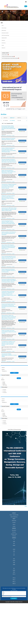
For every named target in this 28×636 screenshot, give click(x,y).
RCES (14, 572)
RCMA (14, 560)
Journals (7, 11)
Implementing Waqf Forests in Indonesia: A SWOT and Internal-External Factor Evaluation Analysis (8, 222)
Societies (14, 522)
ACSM (14, 549)
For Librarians (5, 392)
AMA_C (14, 579)
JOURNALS (14, 537)
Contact (14, 526)
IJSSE (14, 562)
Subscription (14, 530)
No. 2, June (19, 120)
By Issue (4, 413)
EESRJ (14, 570)
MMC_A (14, 581)
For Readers (4, 389)
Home (2, 11)
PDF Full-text (3, 135)
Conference (14, 535)
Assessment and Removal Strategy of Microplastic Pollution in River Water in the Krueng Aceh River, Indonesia (9, 280)
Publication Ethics (4, 37)
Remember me (4, 402)
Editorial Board (4, 30)
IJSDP (14, 541)
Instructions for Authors (5, 32)
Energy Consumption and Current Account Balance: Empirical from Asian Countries (9, 331)
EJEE (14, 551)
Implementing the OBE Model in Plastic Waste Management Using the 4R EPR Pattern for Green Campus (9, 209)
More (26, 506)
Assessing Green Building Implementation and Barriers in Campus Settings (9, 355)
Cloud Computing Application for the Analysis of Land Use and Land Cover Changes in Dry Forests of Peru (9, 257)
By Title (4, 414)
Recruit (14, 524)
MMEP (14, 545)
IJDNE (14, 564)
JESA (14, 558)
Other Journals (5, 416)
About (3, 25)
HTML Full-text (9, 135)
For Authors (4, 422)
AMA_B (14, 577)
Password (3, 369)
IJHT (14, 543)
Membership (14, 520)
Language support (14, 533)
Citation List (3, 47)
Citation (13, 135)
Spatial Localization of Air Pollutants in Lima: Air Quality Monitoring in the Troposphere (9, 233)
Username (3, 367)
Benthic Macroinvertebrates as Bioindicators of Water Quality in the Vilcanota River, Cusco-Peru (9, 171)
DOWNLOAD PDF (22, 129)
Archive (3, 45)
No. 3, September (12, 120)
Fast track (14, 532)
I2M (14, 554)
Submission (3, 40)
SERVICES (14, 528)
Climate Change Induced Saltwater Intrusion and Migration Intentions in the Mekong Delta (9, 270)
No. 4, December (5, 120)
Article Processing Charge (5, 35)
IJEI (10, 11)
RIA (14, 568)
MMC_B (14, 583)
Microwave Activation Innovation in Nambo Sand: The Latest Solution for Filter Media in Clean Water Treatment (9, 160)
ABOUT (14, 518)
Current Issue (4, 42)
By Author (4, 415)
